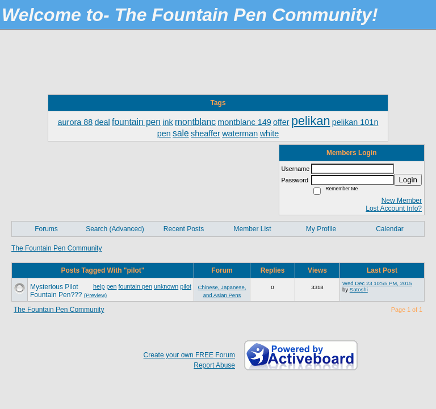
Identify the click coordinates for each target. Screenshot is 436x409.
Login (408, 180)
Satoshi (359, 289)
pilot (185, 286)
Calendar (390, 229)
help (98, 286)
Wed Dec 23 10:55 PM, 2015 (377, 283)
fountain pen (135, 286)
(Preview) (95, 295)
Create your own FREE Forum (189, 355)
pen (112, 286)
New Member (402, 200)
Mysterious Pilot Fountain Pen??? (56, 291)
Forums (46, 229)
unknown (166, 286)
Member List (252, 229)
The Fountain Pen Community (56, 248)
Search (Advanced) (115, 229)
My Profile (321, 229)
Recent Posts (184, 229)
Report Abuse (214, 365)
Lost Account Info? (394, 208)
